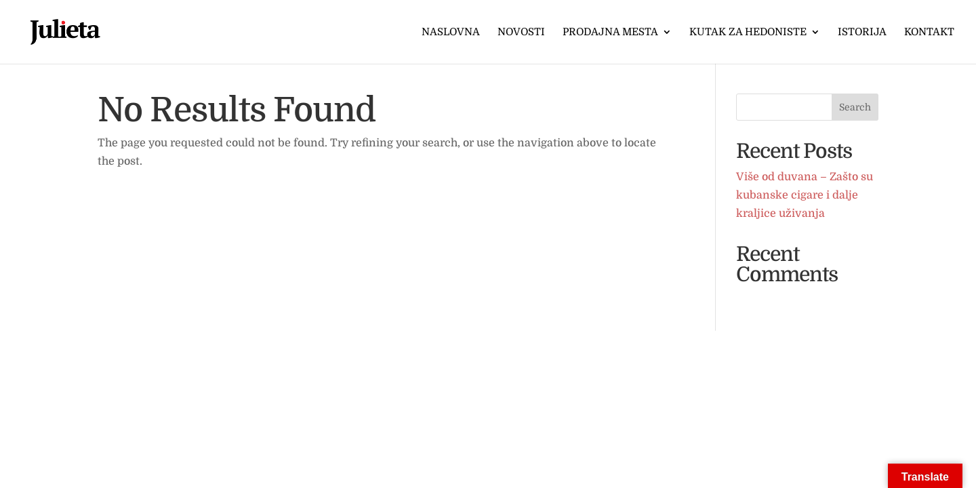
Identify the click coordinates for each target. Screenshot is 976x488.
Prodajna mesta (610, 32)
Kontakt (929, 32)
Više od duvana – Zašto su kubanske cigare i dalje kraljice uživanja (804, 195)
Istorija (862, 32)
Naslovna (451, 32)
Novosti (521, 32)
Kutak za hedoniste (748, 32)
